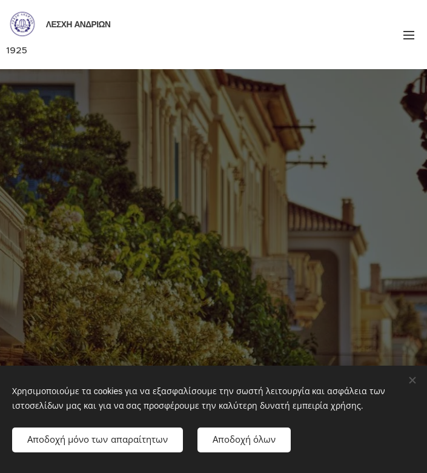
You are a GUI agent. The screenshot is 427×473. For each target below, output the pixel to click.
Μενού (408, 35)
